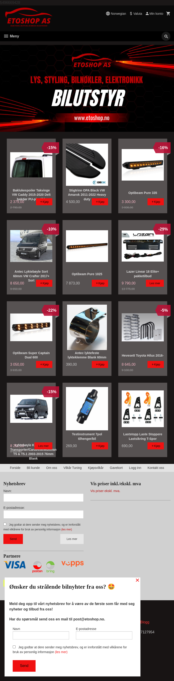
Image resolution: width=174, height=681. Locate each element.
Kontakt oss (155, 468)
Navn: (7, 491)
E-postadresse (104, 633)
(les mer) (66, 529)
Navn (41, 633)
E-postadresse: (14, 508)
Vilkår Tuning (72, 468)
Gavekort (116, 468)
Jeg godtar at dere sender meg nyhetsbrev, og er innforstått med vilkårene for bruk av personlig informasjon (70, 649)
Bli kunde (33, 468)
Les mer (72, 539)
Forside (15, 468)
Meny (11, 36)
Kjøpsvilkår (95, 468)
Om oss (51, 468)
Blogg (144, 622)
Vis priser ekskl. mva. (105, 491)
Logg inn (135, 468)
